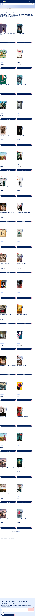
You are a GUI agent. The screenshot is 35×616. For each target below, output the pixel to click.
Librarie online (4, 8)
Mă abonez (11, 615)
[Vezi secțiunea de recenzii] (2, 37)
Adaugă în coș (11, 42)
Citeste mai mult (2, 18)
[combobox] (18, 4)
